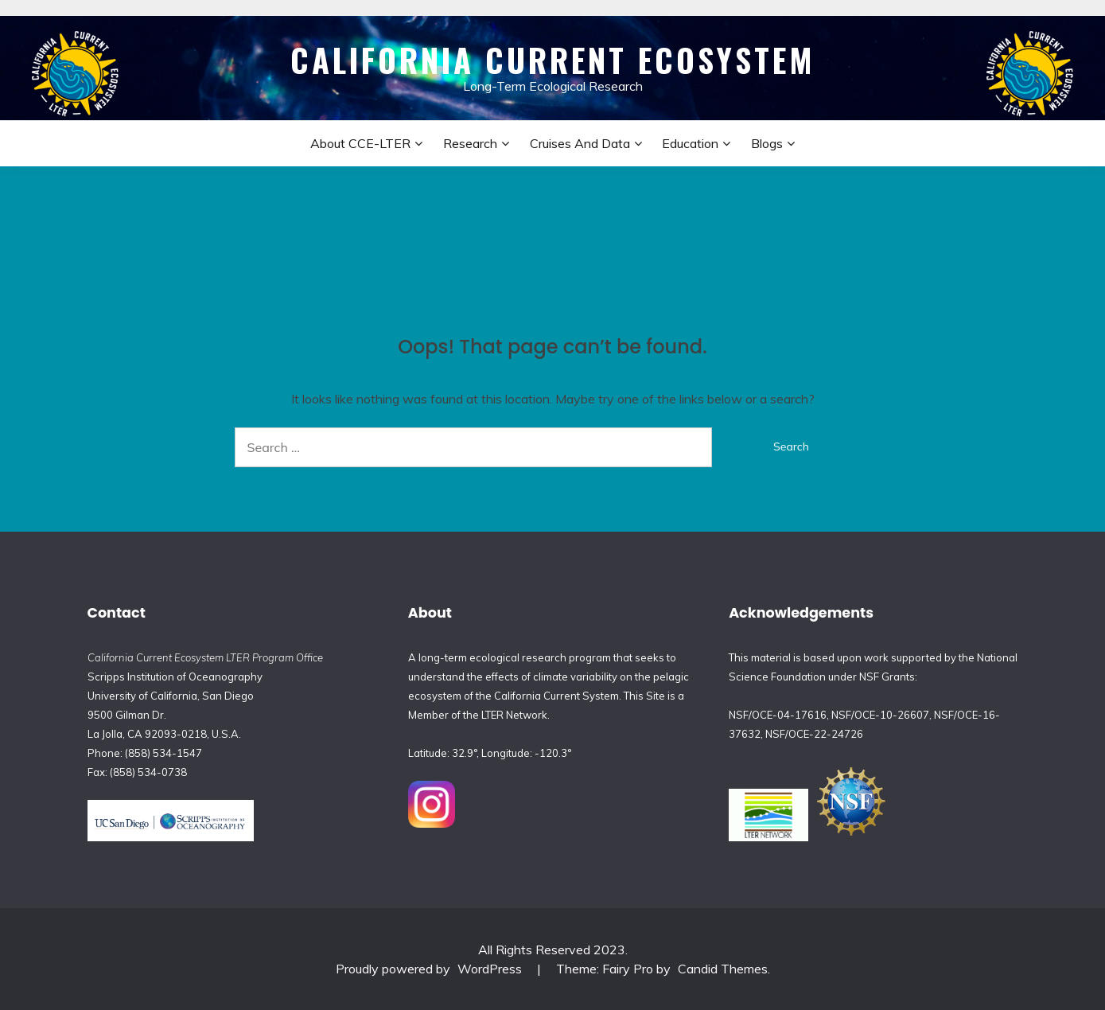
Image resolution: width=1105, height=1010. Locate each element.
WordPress (489, 969)
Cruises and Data (580, 143)
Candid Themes (723, 969)
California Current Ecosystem (552, 60)
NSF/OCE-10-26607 (880, 714)
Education (690, 143)
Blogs (767, 143)
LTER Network (514, 714)
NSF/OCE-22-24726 (814, 733)
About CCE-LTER (360, 143)
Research (470, 143)
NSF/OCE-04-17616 (778, 714)
